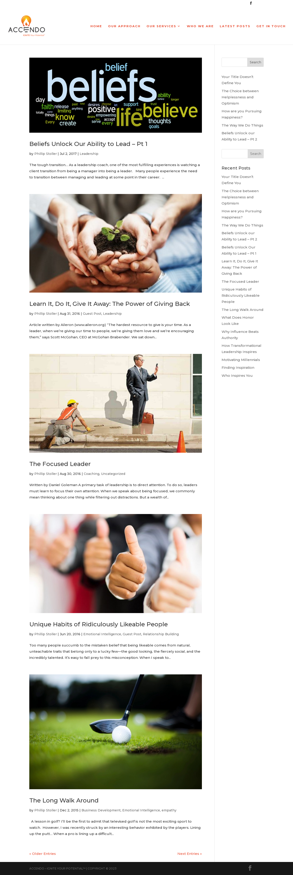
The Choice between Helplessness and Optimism (240, 97)
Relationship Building (161, 634)
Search (255, 62)
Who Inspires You (237, 375)
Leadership (89, 154)
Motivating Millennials (241, 360)
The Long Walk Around (64, 800)
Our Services (161, 26)
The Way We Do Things (242, 125)
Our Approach (124, 26)
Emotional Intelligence (102, 634)
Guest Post (92, 314)
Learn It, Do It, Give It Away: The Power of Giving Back (109, 303)
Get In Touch (271, 26)
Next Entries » (189, 853)
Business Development (101, 810)
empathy (169, 810)
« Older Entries (42, 853)
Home (96, 26)
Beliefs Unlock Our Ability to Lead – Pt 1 (88, 144)
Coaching (91, 474)
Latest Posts (235, 26)
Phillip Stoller (45, 154)
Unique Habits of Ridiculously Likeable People (98, 624)
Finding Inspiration (238, 367)
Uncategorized (113, 474)
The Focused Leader (60, 464)
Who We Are (200, 26)
